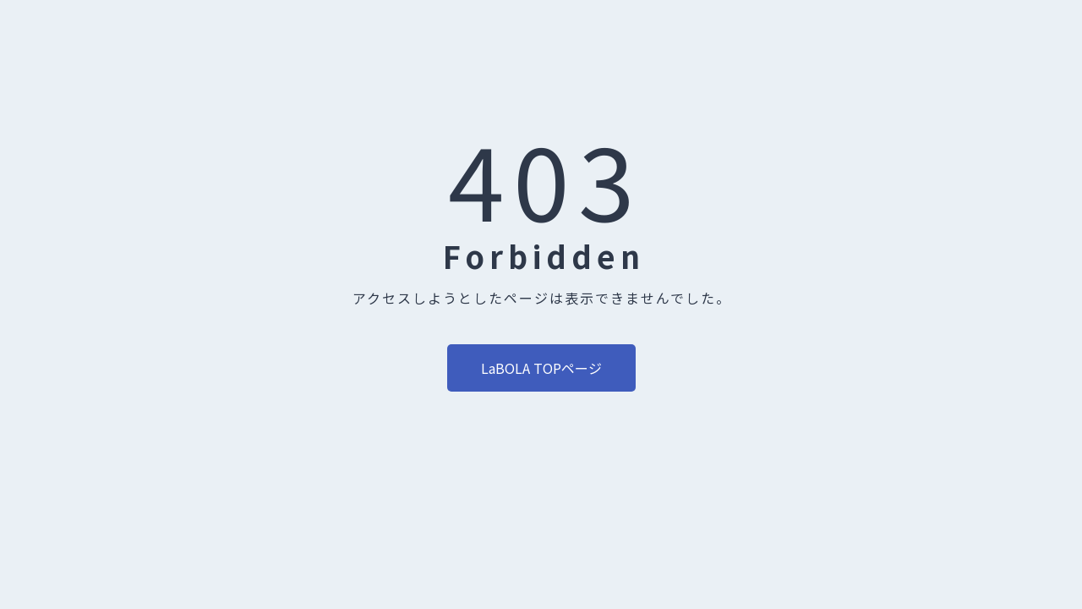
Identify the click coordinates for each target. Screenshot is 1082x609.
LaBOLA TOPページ (541, 368)
